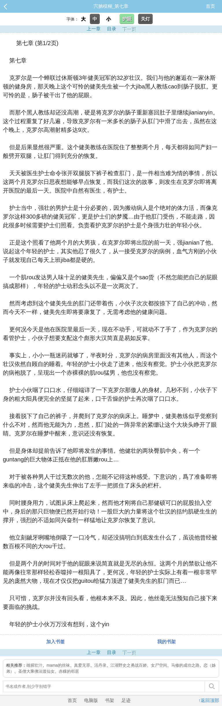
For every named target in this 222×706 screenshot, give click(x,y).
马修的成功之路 (185, 665)
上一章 (94, 28)
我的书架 (166, 641)
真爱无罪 (82, 665)
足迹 (126, 700)
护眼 (127, 18)
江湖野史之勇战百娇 (128, 665)
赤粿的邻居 (69, 671)
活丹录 (100, 665)
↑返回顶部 (208, 700)
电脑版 (91, 700)
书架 (109, 700)
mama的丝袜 (58, 665)
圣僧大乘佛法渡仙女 (36, 671)
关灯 (145, 18)
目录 (111, 28)
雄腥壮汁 (34, 665)
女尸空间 (159, 665)
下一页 (129, 28)
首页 (210, 6)
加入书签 (55, 641)
